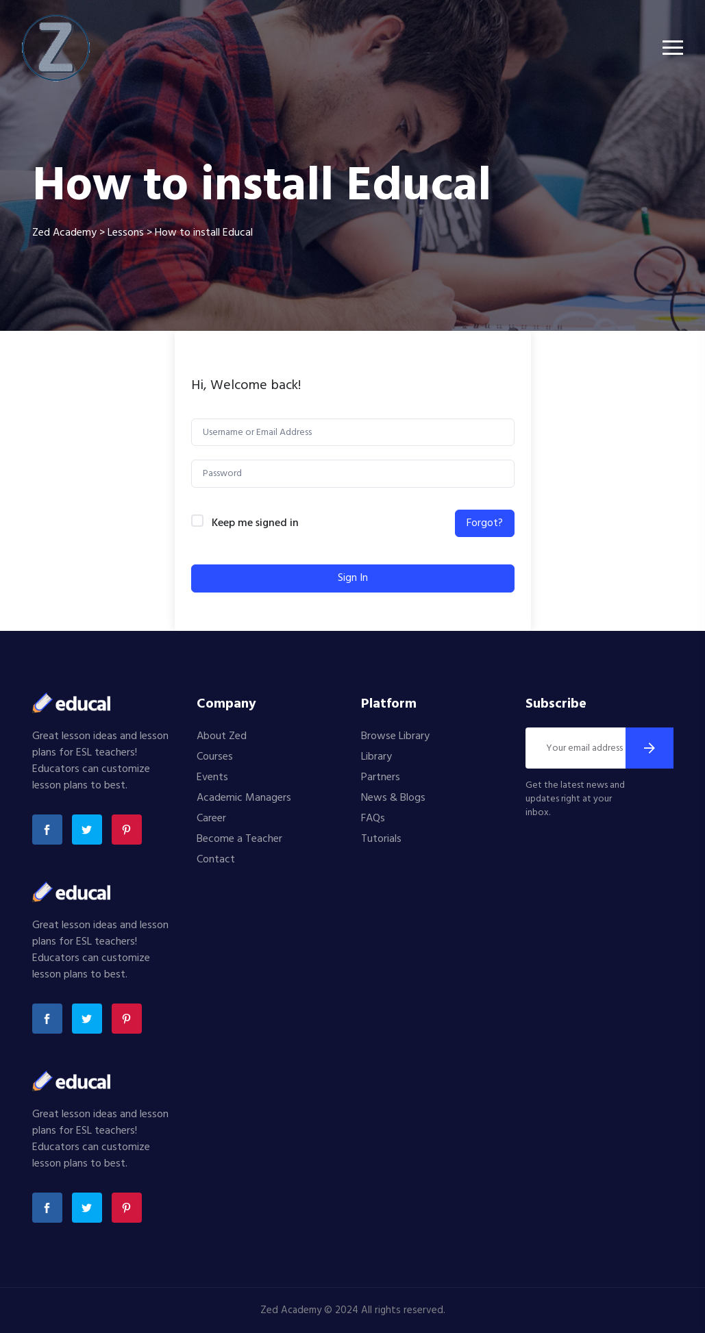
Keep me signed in (255, 523)
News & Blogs (393, 798)
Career (211, 818)
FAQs (373, 818)
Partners (380, 777)
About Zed (222, 736)
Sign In (353, 578)
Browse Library (395, 736)
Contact (216, 860)
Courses (215, 757)
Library (376, 757)
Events (212, 777)
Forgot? (485, 523)
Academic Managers (244, 798)
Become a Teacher (239, 839)
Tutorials (381, 839)
